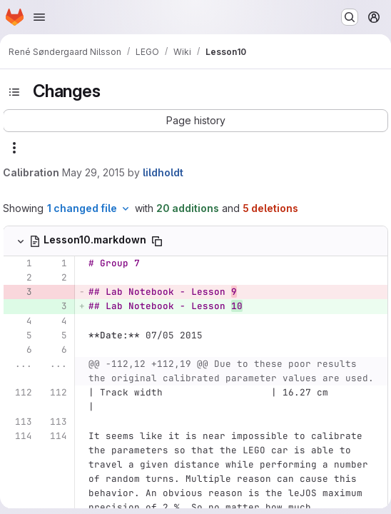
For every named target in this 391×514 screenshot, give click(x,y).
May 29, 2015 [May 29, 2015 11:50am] (93, 172)
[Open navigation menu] (39, 17)
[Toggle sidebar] (14, 92)
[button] (195, 120)
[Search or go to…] (349, 17)
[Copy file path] (157, 241)
